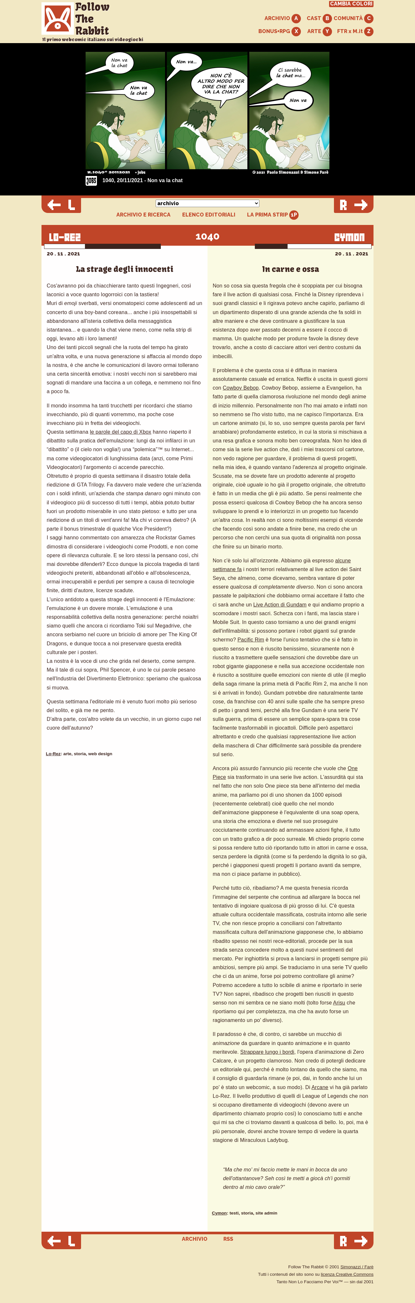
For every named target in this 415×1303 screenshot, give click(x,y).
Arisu (339, 1002)
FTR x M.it (355, 31)
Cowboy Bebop (241, 388)
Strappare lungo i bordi (267, 1052)
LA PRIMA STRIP (273, 215)
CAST (319, 18)
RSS (228, 1239)
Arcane (320, 1087)
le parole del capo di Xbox (120, 432)
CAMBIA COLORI (351, 4)
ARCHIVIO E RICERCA (143, 215)
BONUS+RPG (279, 31)
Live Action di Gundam (279, 604)
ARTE (319, 31)
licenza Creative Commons (347, 1274)
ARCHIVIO (283, 18)
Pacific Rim (251, 639)
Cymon (219, 1213)
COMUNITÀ (354, 18)
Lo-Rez (53, 753)
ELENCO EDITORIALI (208, 215)
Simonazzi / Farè (357, 1266)
